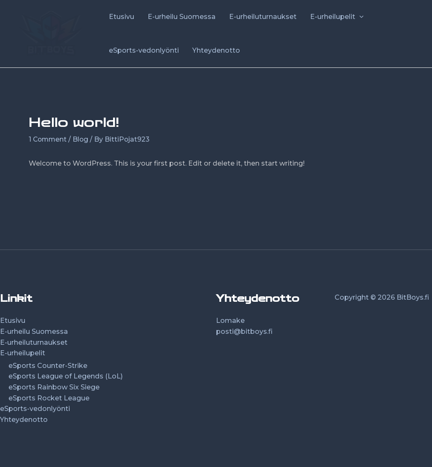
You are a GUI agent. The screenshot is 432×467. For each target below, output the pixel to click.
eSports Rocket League (48, 398)
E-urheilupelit (22, 353)
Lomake (230, 321)
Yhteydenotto (24, 419)
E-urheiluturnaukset (34, 342)
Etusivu (12, 321)
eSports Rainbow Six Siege (54, 387)
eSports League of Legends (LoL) (65, 376)
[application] (359, 17)
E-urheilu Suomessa (34, 331)
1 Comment (48, 139)
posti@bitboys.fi (244, 331)
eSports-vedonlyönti (35, 409)
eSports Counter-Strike (47, 365)
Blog (82, 139)
